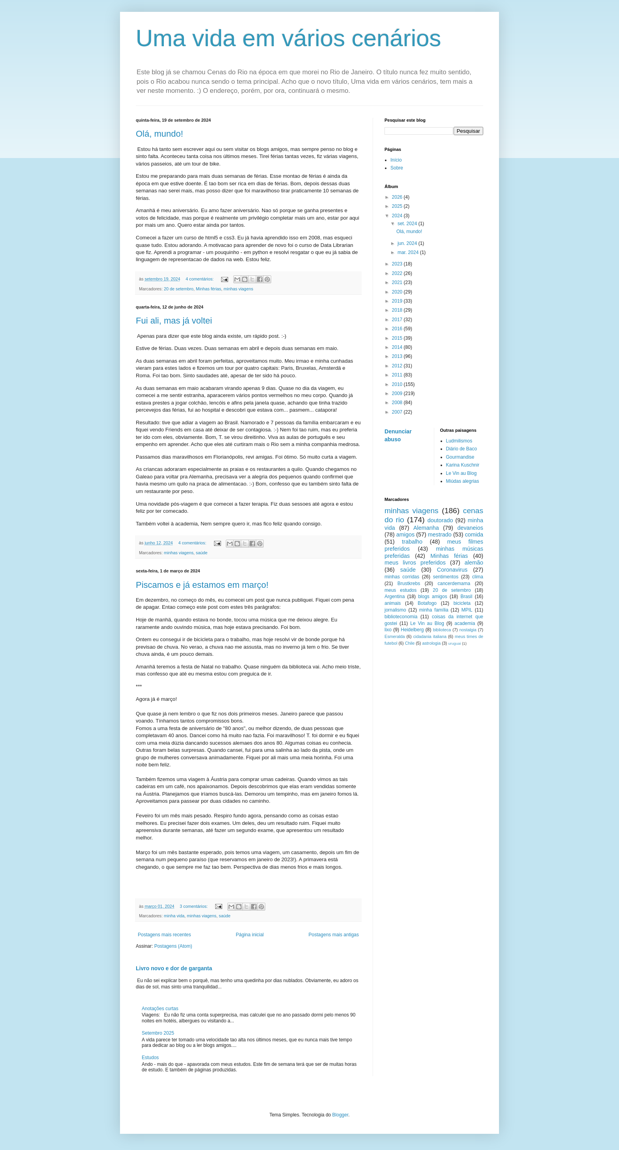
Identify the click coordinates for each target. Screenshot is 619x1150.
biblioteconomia (401, 616)
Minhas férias (208, 288)
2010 (398, 384)
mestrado (440, 534)
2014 (398, 347)
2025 (398, 206)
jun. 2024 (408, 243)
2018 (398, 310)
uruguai (454, 643)
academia (464, 623)
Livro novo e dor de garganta (174, 968)
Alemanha (426, 528)
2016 (398, 328)
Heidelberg (412, 629)
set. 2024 (408, 223)
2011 (398, 375)
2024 (398, 215)
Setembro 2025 (158, 1033)
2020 (398, 292)
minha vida (174, 915)
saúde (201, 552)
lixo (388, 629)
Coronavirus (452, 570)
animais (393, 603)
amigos (405, 534)
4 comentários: (200, 279)
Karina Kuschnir (463, 465)
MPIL (467, 610)
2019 (398, 301)
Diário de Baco (461, 449)
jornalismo (395, 610)
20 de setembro (178, 288)
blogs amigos (432, 596)
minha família (433, 610)
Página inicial (250, 934)
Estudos (150, 1057)
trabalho (412, 541)
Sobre (396, 168)
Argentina (395, 596)
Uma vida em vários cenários (288, 38)
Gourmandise (460, 457)
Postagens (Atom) (173, 946)
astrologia (431, 643)
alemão (474, 562)
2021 (398, 282)
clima (477, 577)
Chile (410, 643)
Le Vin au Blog (461, 473)
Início (396, 160)
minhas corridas (402, 577)
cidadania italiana (429, 636)
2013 (398, 356)
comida (474, 534)
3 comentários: (194, 906)
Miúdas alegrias (462, 481)
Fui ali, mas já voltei (174, 321)
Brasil (466, 596)
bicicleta (462, 603)
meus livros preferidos (415, 562)
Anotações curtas (160, 1008)
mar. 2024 (409, 252)
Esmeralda (395, 636)
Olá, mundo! (159, 134)
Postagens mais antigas (334, 934)
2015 (398, 338)
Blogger (340, 1115)
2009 (398, 393)
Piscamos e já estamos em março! (202, 585)
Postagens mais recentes (164, 934)
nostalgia (468, 629)
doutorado (440, 520)
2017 (398, 319)
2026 (398, 197)
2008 (398, 402)
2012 (398, 366)
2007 (398, 412)
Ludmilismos (459, 441)
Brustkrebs (409, 583)
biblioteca (442, 629)
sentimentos (446, 577)
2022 (398, 273)
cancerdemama (453, 583)
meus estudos (400, 590)
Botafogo (427, 603)
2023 (398, 264)
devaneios (470, 528)
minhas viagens (238, 288)
